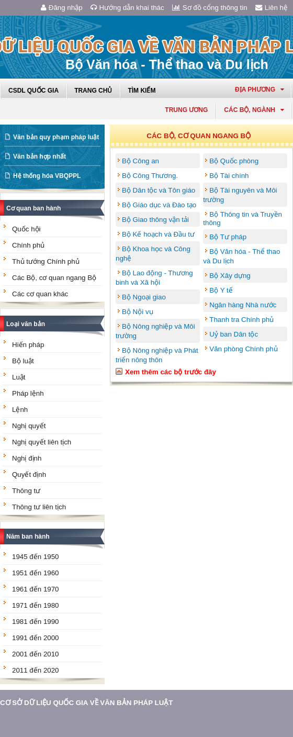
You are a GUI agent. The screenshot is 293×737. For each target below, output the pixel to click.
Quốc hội (26, 229)
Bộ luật (23, 361)
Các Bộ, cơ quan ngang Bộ (54, 278)
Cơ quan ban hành (33, 208)
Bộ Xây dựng (230, 276)
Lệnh (20, 410)
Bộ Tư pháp (227, 237)
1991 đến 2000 (35, 638)
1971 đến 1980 (35, 605)
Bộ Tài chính (229, 176)
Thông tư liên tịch (39, 507)
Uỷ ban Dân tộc (233, 334)
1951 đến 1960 (35, 573)
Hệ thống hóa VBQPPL (47, 176)
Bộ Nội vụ (137, 312)
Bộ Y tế (220, 290)
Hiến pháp (28, 345)
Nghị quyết (29, 426)
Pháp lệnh (28, 393)
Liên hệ (271, 8)
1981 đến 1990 (35, 622)
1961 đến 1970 (35, 589)
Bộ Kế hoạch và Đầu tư (158, 234)
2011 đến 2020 (35, 670)
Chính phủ (28, 245)
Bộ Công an (140, 161)
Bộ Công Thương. (150, 176)
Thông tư (26, 491)
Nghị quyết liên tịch (41, 442)
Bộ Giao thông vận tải (155, 220)
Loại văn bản (25, 324)
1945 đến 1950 (35, 557)
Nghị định (26, 458)
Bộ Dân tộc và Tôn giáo (158, 190)
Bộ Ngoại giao (144, 297)
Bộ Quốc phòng (233, 161)
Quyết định (29, 474)
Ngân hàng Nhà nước (242, 305)
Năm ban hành (28, 536)
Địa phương (259, 89)
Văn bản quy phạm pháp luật (56, 137)
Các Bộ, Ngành (254, 110)
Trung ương (186, 110)
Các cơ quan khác (40, 294)
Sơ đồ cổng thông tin (209, 8)
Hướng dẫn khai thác (127, 8)
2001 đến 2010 (35, 654)
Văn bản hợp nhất (39, 156)
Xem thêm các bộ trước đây (170, 372)
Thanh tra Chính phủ (241, 319)
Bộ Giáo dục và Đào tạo (159, 205)
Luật (19, 377)
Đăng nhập (62, 8)
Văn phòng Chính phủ (243, 349)
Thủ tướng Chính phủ (46, 261)
